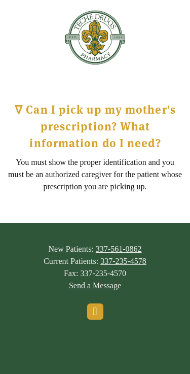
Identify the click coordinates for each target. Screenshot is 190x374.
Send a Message (95, 285)
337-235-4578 (123, 261)
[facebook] (95, 311)
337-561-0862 (119, 249)
